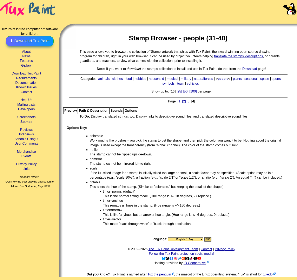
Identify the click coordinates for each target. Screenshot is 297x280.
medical (172, 79)
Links (26, 169)
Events (26, 156)
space (264, 79)
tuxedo (268, 274)
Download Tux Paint (26, 73)
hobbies (140, 79)
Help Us (26, 100)
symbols (169, 83)
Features (26, 60)
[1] (179, 101)
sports (276, 79)
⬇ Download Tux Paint (30, 41)
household (156, 79)
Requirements (26, 78)
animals (104, 79)
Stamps (26, 122)
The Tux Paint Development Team (173, 249)
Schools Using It (26, 139)
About (26, 51)
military (186, 79)
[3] (188, 101)
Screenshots (26, 117)
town (180, 83)
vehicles (193, 83)
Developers (26, 109)
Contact (26, 92)
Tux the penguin (159, 274)
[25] (179, 91)
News (26, 56)
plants (237, 79)
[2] (184, 101)
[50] (186, 91)
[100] (193, 91)
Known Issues (26, 87)
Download (249, 69)
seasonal (251, 79)
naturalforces (203, 79)
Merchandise (26, 151)
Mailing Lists (26, 104)
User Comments (26, 143)
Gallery (26, 65)
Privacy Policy (26, 164)
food (128, 79)
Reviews (26, 129)
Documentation (26, 82)
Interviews (26, 134)
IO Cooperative (195, 263)
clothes (117, 79)
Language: (160, 239)
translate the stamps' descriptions (238, 56)
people (223, 79)
